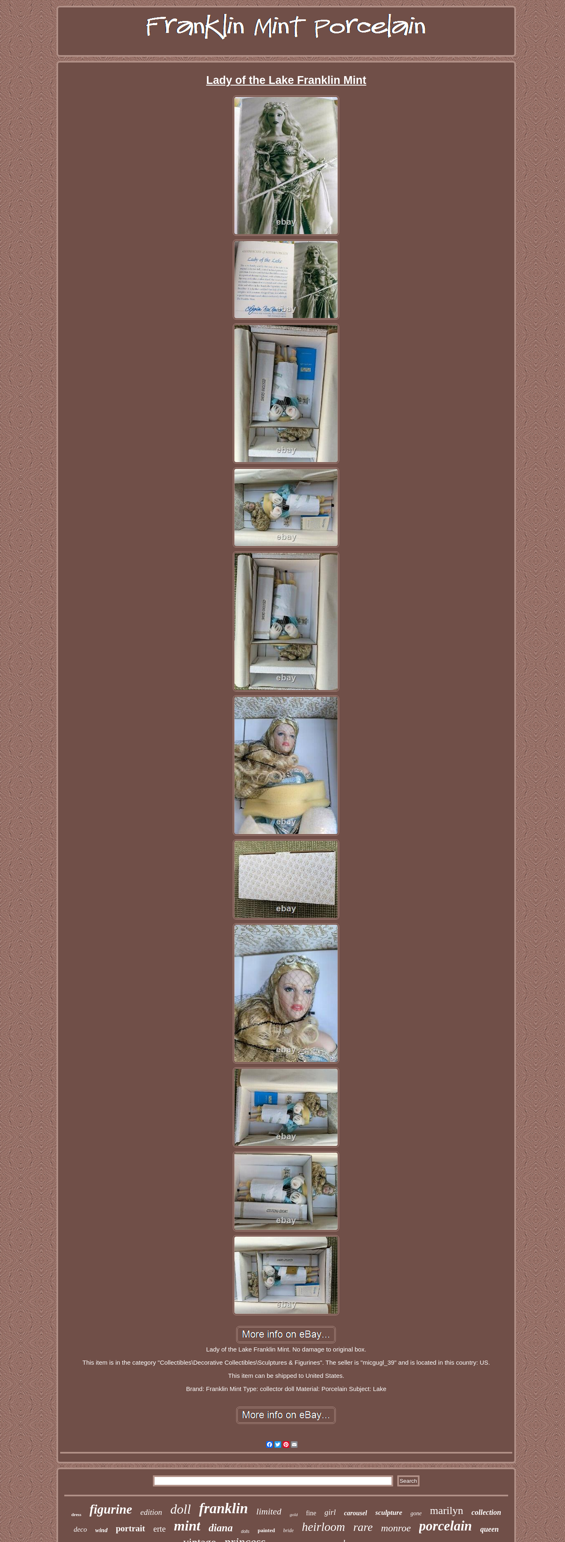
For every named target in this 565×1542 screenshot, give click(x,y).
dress (76, 1514)
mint (187, 1525)
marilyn (446, 1510)
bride (288, 1530)
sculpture (388, 1512)
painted (266, 1530)
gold (294, 1514)
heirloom (323, 1526)
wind (101, 1530)
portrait (130, 1528)
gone (416, 1513)
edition (151, 1512)
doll (180, 1509)
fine (311, 1512)
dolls (245, 1531)
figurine (110, 1509)
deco (80, 1529)
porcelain (445, 1526)
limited (268, 1511)
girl (329, 1512)
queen (489, 1529)
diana (220, 1527)
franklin (223, 1508)
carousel (355, 1512)
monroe (395, 1528)
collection (486, 1512)
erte (159, 1528)
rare (363, 1527)
